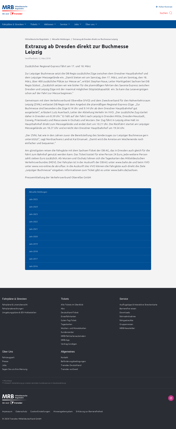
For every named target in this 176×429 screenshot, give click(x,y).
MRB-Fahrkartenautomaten (73, 336)
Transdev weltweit (69, 369)
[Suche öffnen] (166, 13)
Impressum (7, 411)
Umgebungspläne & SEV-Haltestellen (19, 312)
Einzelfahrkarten (68, 316)
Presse (5, 361)
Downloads (125, 312)
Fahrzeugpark (8, 357)
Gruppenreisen (126, 324)
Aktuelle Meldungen (61, 39)
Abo (63, 308)
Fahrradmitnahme (128, 316)
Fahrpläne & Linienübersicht (14, 304)
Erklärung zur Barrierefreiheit (89, 411)
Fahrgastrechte (126, 320)
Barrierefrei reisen (128, 308)
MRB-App (65, 339)
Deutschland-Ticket (69, 312)
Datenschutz (21, 411)
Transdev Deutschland (71, 365)
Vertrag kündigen (69, 343)
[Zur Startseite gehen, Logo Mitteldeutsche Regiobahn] (14, 10)
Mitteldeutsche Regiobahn (37, 39)
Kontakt (64, 357)
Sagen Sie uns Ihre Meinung (14, 369)
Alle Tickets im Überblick (72, 304)
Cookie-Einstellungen (40, 411)
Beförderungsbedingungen (73, 361)
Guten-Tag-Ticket (68, 320)
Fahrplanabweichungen (12, 308)
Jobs (4, 365)
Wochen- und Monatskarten (73, 328)
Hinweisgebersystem (63, 411)
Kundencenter (67, 332)
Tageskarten (66, 324)
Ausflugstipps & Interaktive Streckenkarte (138, 304)
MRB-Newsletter (127, 328)
